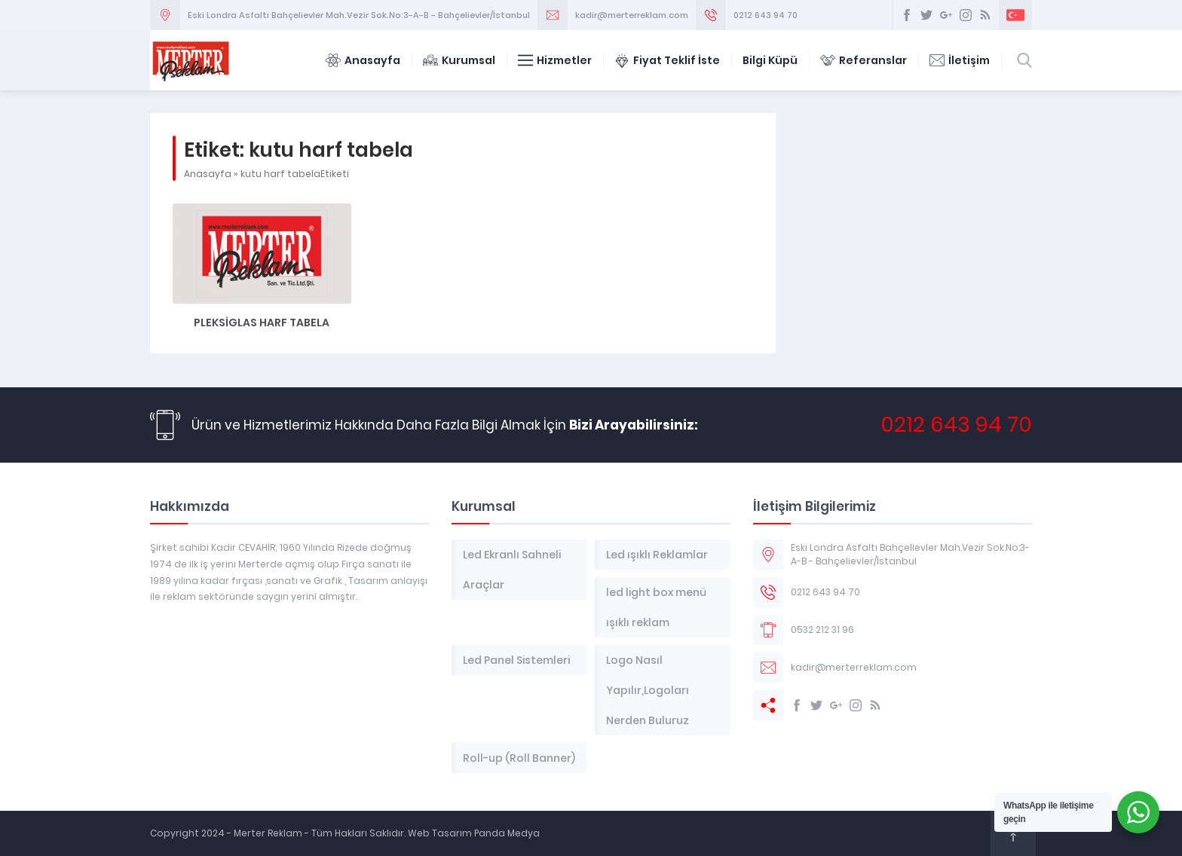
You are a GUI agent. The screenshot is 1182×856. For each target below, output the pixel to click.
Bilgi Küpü (770, 60)
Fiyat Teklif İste (667, 60)
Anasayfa (363, 60)
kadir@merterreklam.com (631, 15)
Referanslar (863, 60)
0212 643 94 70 (765, 15)
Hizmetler (555, 60)
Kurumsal (459, 60)
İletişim (959, 60)
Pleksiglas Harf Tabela (261, 322)
